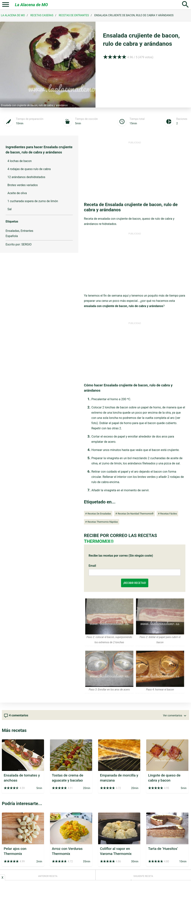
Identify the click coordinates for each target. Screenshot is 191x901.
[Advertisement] (134, 170)
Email (92, 565)
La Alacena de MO (31, 4)
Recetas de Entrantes (74, 15)
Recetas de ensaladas (99, 513)
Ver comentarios (175, 715)
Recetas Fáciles (168, 513)
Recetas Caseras (41, 15)
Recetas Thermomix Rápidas (102, 521)
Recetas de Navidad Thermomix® (136, 513)
